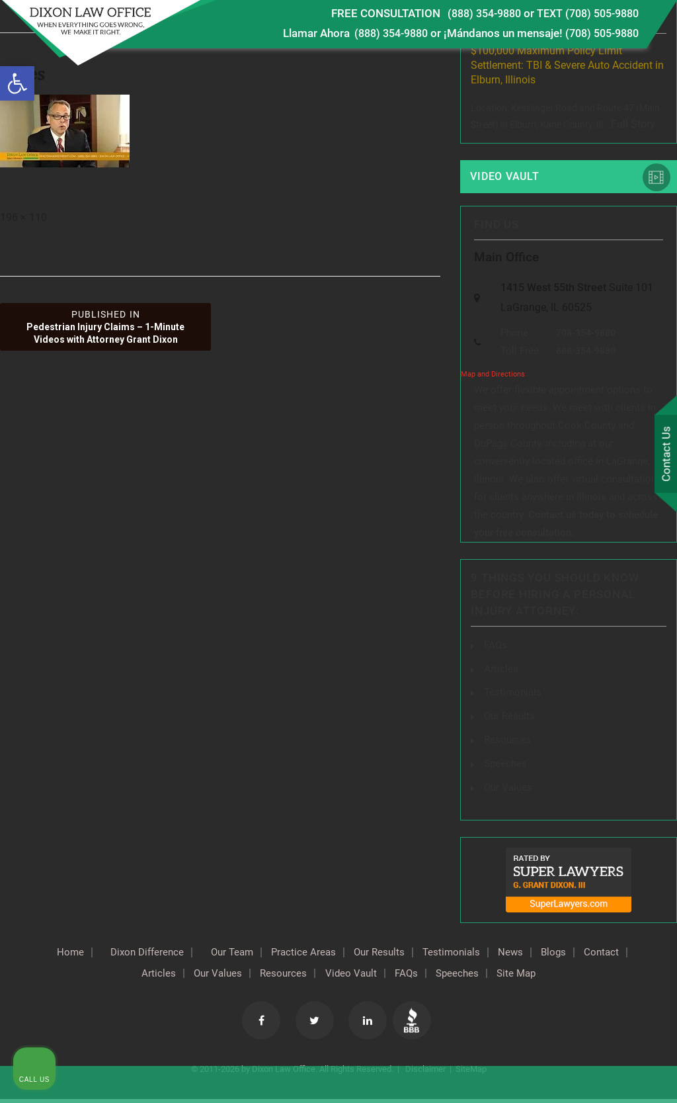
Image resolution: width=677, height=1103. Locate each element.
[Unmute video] (443, 680)
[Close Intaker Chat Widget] (633, 680)
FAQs (496, 649)
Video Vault (506, 176)
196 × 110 (23, 217)
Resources (306, 974)
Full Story (633, 124)
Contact (109, 974)
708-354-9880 (589, 338)
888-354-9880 (589, 356)
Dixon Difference (155, 953)
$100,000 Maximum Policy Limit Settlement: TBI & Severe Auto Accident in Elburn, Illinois (567, 65)
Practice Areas (328, 953)
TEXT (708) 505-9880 (583, 13)
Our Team (249, 953)
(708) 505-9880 (598, 33)
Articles (167, 974)
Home (69, 953)
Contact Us (663, 455)
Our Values (233, 974)
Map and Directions (493, 379)
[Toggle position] (605, 680)
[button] (17, 83)
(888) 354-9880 (472, 13)
